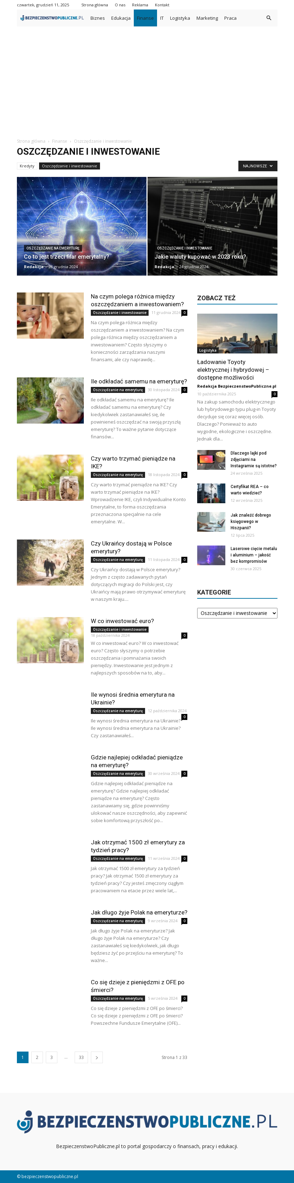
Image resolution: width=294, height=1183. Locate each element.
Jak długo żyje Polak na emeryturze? (139, 912)
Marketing (207, 18)
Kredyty (27, 165)
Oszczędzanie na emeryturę (53, 248)
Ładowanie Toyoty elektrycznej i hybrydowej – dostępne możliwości (233, 369)
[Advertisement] (147, 79)
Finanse (145, 18)
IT (162, 18)
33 (81, 1057)
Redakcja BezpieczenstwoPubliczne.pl (236, 386)
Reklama (140, 4)
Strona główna (94, 4)
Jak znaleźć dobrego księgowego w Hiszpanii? (251, 521)
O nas (120, 4)
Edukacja (121, 18)
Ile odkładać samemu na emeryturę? (139, 381)
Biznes (97, 18)
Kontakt (162, 4)
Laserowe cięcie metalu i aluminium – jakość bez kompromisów (254, 555)
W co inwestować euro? (122, 620)
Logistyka (180, 18)
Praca (230, 18)
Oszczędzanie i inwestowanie (69, 165)
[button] (269, 18)
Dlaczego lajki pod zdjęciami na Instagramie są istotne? (254, 459)
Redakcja (34, 266)
